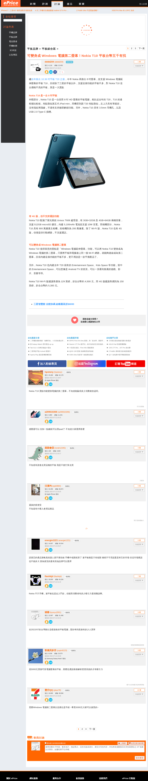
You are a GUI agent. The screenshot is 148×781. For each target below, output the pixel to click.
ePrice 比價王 (11, 3)
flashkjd (53, 576)
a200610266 (57, 412)
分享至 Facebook (55, 72)
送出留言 (140, 758)
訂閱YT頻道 (125, 363)
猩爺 (53, 612)
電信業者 (13, 41)
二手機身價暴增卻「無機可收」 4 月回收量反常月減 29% (48, 341)
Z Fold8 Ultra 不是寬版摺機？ (87, 10)
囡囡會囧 (55, 448)
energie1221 (57, 540)
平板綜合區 (49, 48)
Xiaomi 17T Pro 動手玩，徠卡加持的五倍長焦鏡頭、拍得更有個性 (87, 344)
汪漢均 (53, 486)
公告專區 (13, 55)
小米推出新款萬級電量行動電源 (120, 341)
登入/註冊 (143, 4)
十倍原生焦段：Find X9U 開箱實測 (81, 348)
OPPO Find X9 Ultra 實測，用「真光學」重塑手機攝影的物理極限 (87, 341)
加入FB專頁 (47, 363)
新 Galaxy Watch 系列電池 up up (41, 344)
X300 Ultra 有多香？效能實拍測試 (81, 355)
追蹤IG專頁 (86, 363)
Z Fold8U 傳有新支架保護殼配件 (120, 351)
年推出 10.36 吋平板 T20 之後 (49, 79)
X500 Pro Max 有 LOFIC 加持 (123, 10)
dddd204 (54, 61)
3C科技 (13, 50)
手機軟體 (13, 46)
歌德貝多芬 (56, 650)
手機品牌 (13, 32)
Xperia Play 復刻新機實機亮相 (41, 355)
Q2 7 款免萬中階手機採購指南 (119, 355)
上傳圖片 (122, 743)
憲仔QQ (53, 690)
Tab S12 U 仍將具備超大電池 (40, 348)
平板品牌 (13, 37)
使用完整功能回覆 (136, 743)
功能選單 (139, 66)
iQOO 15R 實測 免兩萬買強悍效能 (81, 351)
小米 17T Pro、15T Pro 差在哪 (120, 348)
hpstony (53, 372)
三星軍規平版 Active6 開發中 (40, 351)
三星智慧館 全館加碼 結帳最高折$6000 (54, 304)
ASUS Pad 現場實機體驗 (117, 344)
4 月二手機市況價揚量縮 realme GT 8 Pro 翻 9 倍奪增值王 (52, 10)
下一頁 (141, 48)
